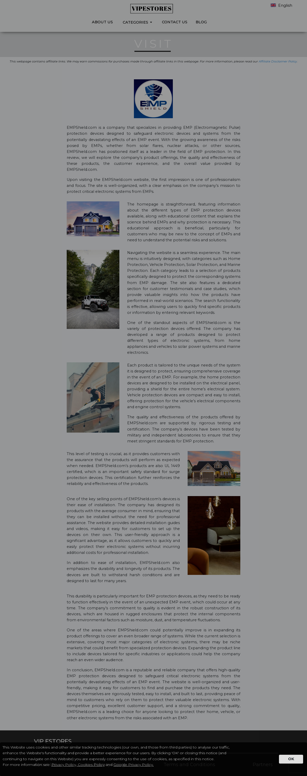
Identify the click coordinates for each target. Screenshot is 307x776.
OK (291, 759)
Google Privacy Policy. (133, 764)
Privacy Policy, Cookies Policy (78, 764)
